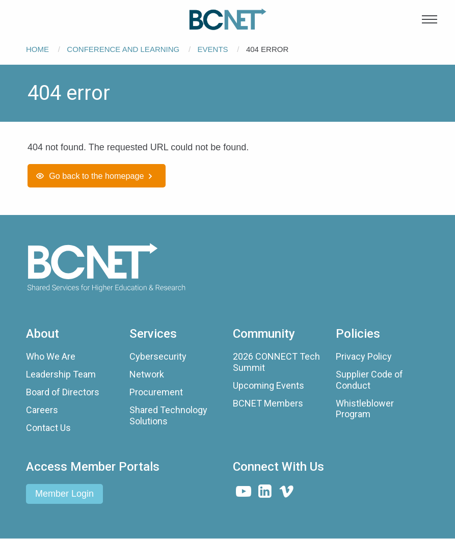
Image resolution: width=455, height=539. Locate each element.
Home (37, 49)
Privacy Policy (364, 356)
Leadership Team (61, 374)
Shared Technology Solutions (168, 415)
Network (146, 374)
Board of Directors (62, 392)
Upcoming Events (268, 385)
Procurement (156, 392)
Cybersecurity (157, 356)
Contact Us (48, 427)
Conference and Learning (123, 49)
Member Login (64, 494)
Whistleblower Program (365, 409)
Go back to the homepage (96, 175)
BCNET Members (268, 403)
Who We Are (50, 356)
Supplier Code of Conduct (369, 380)
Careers (42, 410)
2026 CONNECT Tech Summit (276, 362)
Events (213, 49)
